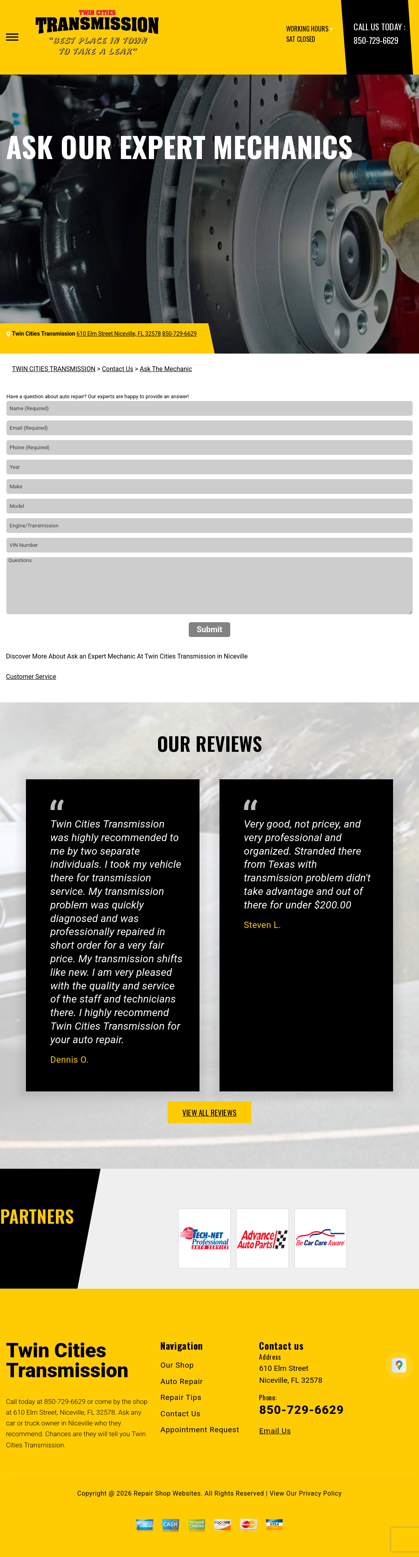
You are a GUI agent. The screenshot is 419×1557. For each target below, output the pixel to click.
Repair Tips (181, 1397)
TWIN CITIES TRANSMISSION (53, 369)
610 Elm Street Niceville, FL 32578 (119, 333)
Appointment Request (199, 1429)
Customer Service (31, 676)
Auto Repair (181, 1381)
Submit (209, 629)
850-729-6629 (376, 40)
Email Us (275, 1431)
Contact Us (117, 369)
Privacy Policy (320, 1493)
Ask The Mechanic (166, 369)
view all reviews (209, 1112)
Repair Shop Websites (167, 1493)
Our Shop (177, 1365)
